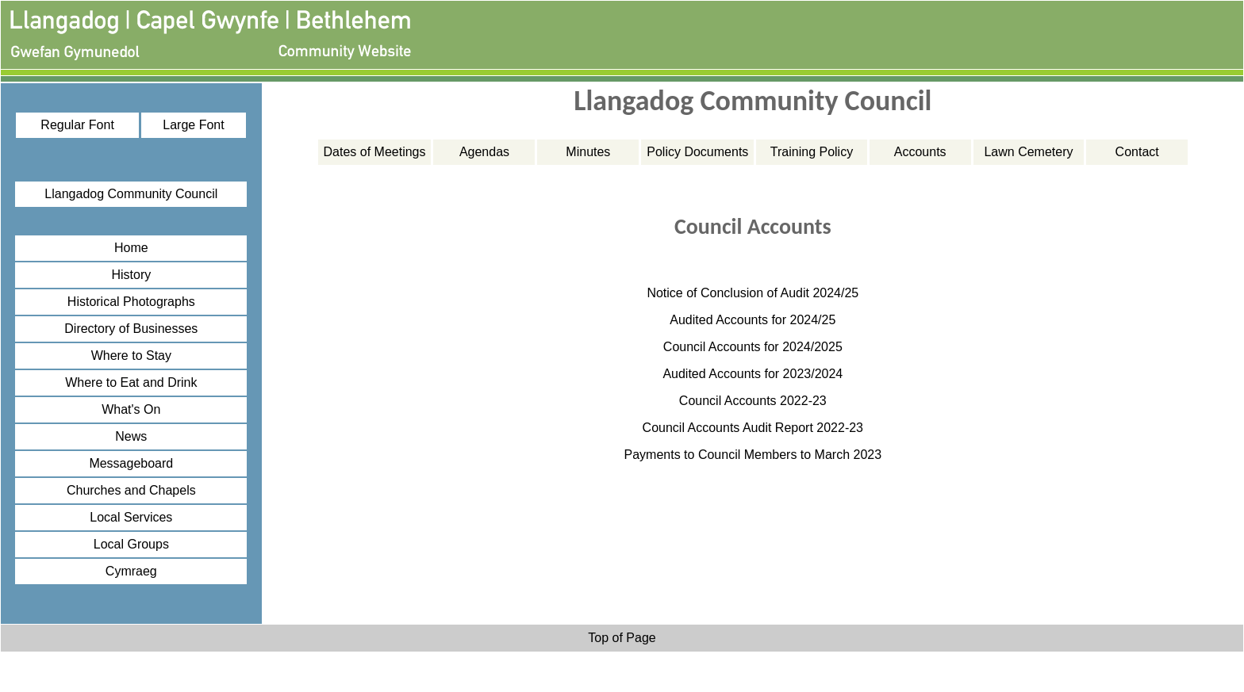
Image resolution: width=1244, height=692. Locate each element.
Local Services (131, 517)
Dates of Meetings (375, 152)
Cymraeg (131, 571)
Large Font (193, 125)
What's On (131, 409)
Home (131, 247)
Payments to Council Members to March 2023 (753, 454)
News (131, 436)
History (131, 274)
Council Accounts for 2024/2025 (753, 347)
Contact (1137, 152)
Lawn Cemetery (1028, 152)
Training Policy (811, 152)
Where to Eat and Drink (131, 382)
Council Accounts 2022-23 (753, 400)
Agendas (484, 152)
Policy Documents (697, 152)
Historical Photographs (131, 301)
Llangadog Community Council (130, 194)
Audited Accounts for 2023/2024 (752, 373)
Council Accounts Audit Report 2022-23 (753, 427)
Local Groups (131, 544)
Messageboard (131, 463)
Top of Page (621, 637)
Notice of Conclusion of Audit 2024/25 (752, 293)
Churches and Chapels (131, 490)
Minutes (588, 152)
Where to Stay (131, 355)
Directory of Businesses (131, 328)
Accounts (920, 152)
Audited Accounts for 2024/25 (752, 320)
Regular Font (77, 125)
